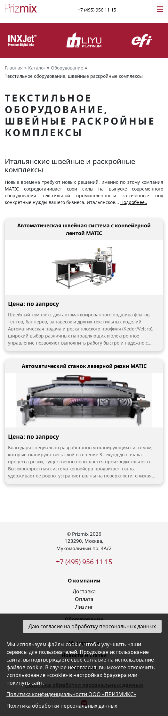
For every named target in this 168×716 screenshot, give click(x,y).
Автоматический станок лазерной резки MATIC (84, 366)
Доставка (84, 591)
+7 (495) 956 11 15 (97, 10)
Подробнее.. (133, 202)
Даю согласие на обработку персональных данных (92, 626)
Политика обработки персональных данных (61, 705)
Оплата (84, 599)
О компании (84, 580)
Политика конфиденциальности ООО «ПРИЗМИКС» (71, 694)
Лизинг (84, 606)
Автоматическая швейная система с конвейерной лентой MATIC (84, 229)
